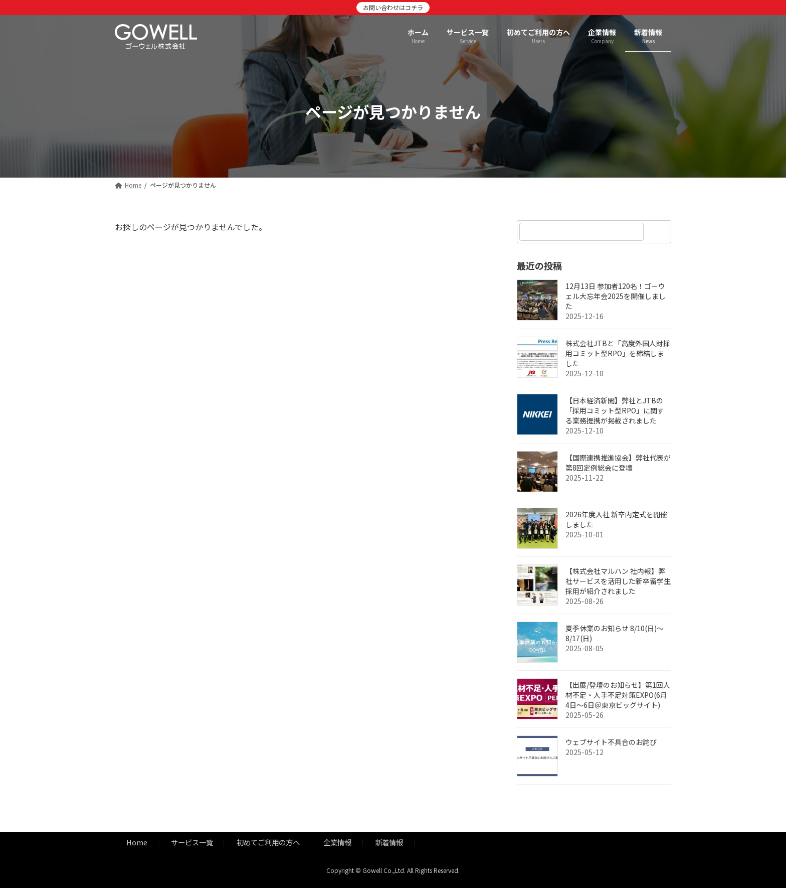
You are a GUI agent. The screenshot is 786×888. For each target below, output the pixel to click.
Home (136, 842)
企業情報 (337, 842)
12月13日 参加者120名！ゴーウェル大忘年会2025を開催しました (615, 296)
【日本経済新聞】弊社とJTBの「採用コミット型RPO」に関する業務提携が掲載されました (614, 410)
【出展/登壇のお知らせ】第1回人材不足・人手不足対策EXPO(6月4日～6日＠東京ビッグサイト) (617, 695)
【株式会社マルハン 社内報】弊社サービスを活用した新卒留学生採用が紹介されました (618, 581)
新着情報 (389, 842)
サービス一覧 (192, 842)
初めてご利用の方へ (268, 842)
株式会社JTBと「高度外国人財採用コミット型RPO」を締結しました (617, 353)
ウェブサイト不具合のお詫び (611, 742)
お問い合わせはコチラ (393, 7)
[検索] (659, 232)
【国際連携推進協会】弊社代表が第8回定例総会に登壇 (618, 463)
